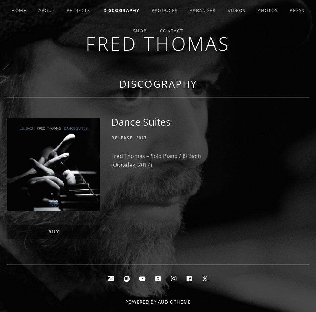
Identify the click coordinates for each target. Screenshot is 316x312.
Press (297, 10)
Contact (171, 31)
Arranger (203, 10)
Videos (237, 10)
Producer (165, 10)
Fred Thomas (158, 43)
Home (18, 10)
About (46, 10)
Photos (267, 10)
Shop (140, 31)
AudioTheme (174, 302)
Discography (121, 10)
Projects (78, 10)
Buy (53, 232)
